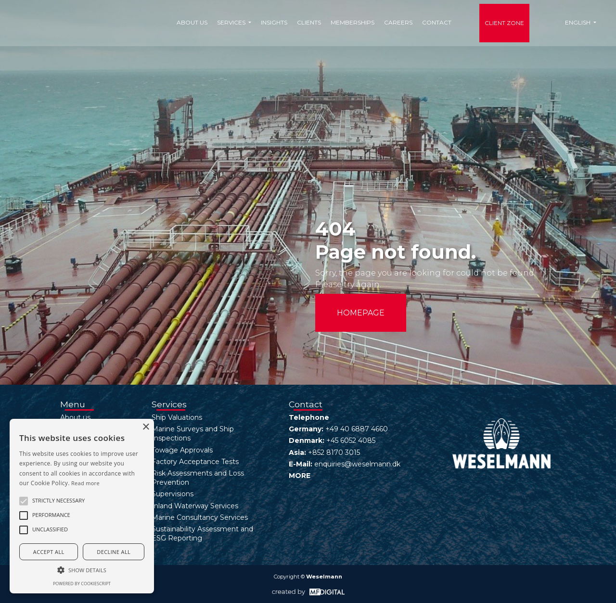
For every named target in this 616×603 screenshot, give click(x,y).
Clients (309, 22)
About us (192, 22)
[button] (23, 501)
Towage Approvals (182, 450)
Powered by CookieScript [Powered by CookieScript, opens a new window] (82, 583)
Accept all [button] (48, 551)
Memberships (352, 22)
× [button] (145, 427)
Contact (436, 22)
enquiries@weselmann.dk (357, 464)
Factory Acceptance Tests (195, 461)
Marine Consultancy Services (200, 517)
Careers (398, 22)
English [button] (578, 22)
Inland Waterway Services (195, 506)
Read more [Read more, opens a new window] (85, 483)
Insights (274, 22)
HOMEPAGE (361, 312)
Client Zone (504, 22)
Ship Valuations (177, 417)
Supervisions (172, 494)
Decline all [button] (113, 551)
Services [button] (232, 22)
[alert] (82, 506)
